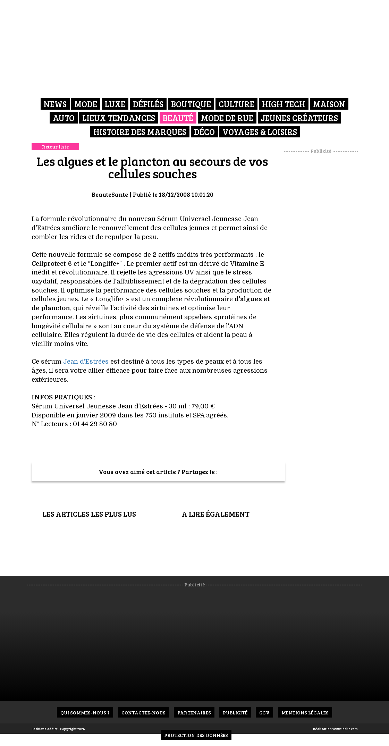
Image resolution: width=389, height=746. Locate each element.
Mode (85, 104)
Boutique (191, 104)
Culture (236, 104)
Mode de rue (227, 118)
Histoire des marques (139, 131)
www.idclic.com (345, 728)
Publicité (235, 712)
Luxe (115, 104)
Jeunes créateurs (299, 118)
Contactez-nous (143, 712)
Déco (204, 131)
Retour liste (55, 146)
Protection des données (196, 735)
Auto (64, 118)
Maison (329, 104)
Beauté (178, 118)
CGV (264, 712)
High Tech (283, 104)
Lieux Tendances (118, 118)
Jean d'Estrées (86, 361)
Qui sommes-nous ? (85, 712)
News (55, 104)
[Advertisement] (329, 258)
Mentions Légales (305, 712)
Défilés (148, 104)
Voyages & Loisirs (259, 131)
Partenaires (194, 712)
